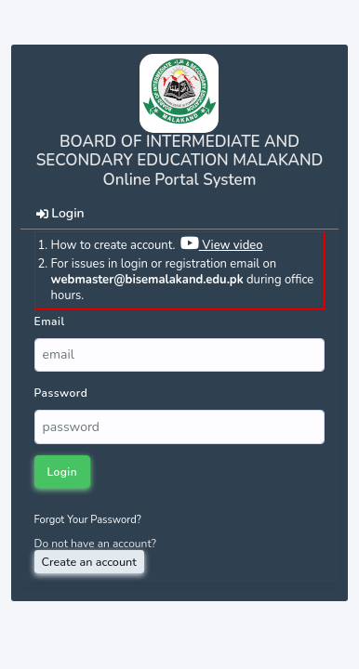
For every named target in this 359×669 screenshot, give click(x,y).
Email (49, 321)
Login (62, 472)
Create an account (89, 562)
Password (61, 393)
